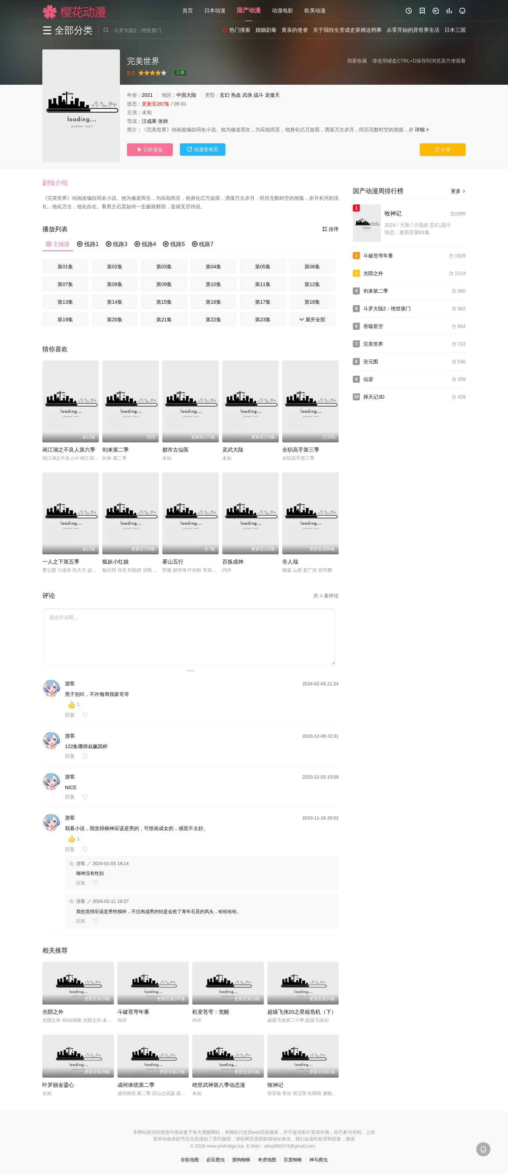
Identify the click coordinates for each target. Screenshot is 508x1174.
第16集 (213, 302)
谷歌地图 (190, 1159)
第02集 (114, 266)
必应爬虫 (215, 1159)
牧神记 (275, 1085)
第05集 (263, 266)
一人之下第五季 (60, 562)
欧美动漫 (315, 10)
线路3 (116, 244)
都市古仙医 (175, 450)
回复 (70, 715)
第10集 (213, 284)
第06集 (312, 266)
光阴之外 (53, 1012)
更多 (458, 191)
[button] (58, 183)
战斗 (259, 95)
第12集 (312, 284)
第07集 (65, 284)
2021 (147, 95)
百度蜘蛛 (293, 1159)
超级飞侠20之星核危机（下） (302, 1012)
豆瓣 (180, 72)
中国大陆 (186, 95)
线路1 (87, 244)
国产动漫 (249, 10)
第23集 (263, 319)
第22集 (213, 319)
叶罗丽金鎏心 (58, 1085)
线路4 (145, 244)
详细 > (422, 129)
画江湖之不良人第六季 (68, 450)
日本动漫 (214, 10)
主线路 (58, 244)
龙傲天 (272, 95)
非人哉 (290, 562)
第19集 (65, 319)
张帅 (163, 121)
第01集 (65, 266)
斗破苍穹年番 (133, 1012)
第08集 (114, 284)
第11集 (263, 284)
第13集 (65, 302)
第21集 (164, 319)
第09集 (164, 284)
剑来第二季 (115, 450)
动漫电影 (282, 10)
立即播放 (150, 150)
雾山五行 (172, 562)
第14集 (114, 302)
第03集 (164, 266)
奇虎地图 (267, 1159)
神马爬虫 (318, 1159)
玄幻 (225, 95)
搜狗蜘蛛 (241, 1159)
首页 (187, 10)
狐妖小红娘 (115, 562)
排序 (330, 229)
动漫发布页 (203, 149)
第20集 (114, 319)
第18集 (312, 302)
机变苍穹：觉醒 (210, 1012)
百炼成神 (232, 562)
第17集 (263, 302)
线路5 (174, 244)
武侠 (247, 95)
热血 (236, 95)
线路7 (202, 244)
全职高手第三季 (300, 450)
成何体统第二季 (136, 1085)
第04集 (213, 266)
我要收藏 (357, 61)
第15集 (164, 302)
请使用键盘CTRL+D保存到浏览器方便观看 (419, 61)
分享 (442, 150)
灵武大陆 (232, 450)
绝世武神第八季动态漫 (218, 1085)
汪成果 (149, 121)
